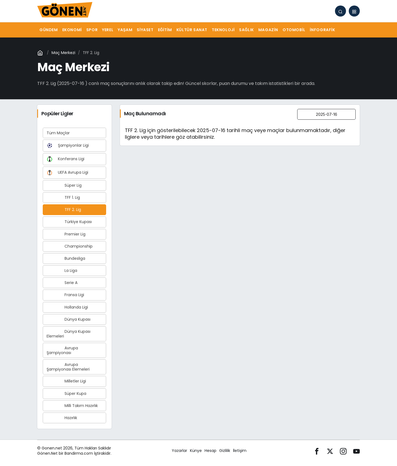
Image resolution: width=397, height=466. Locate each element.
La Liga (62, 270)
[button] (354, 11)
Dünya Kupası (68, 319)
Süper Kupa (66, 393)
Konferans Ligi (65, 159)
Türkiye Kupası (69, 221)
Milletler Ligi (66, 381)
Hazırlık (62, 418)
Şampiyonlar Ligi (68, 146)
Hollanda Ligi (67, 307)
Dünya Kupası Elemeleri (68, 334)
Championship (70, 246)
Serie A (62, 282)
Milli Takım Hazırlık (72, 405)
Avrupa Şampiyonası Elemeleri (68, 367)
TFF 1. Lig (63, 197)
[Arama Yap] (340, 11)
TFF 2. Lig (64, 209)
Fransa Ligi (65, 295)
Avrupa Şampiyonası (62, 350)
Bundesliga (66, 258)
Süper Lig (64, 185)
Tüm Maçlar (58, 133)
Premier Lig (66, 234)
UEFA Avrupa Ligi (67, 173)
